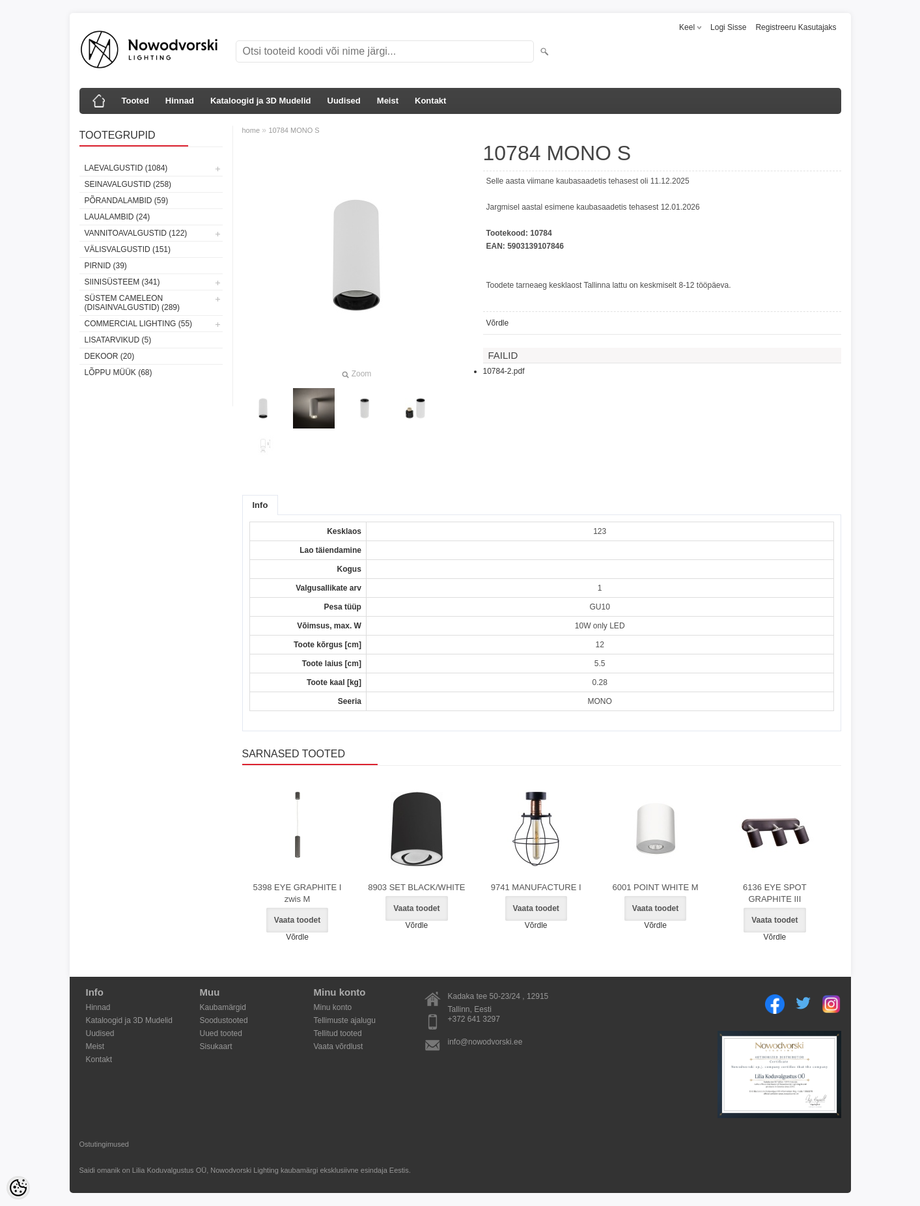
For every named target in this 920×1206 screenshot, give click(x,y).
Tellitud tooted (338, 1033)
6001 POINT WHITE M (656, 887)
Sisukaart (216, 1046)
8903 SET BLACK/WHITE (416, 887)
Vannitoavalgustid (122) (136, 233)
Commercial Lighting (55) (139, 323)
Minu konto (333, 1007)
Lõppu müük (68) (118, 372)
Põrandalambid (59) (127, 200)
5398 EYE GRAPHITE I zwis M (297, 893)
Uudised (344, 100)
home (251, 130)
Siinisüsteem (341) (122, 282)
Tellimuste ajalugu (345, 1020)
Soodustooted (224, 1020)
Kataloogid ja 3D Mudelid (260, 100)
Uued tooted (221, 1033)
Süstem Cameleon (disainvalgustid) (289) (132, 303)
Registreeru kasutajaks (795, 27)
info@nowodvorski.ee (485, 1041)
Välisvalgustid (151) (128, 249)
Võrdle (497, 323)
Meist (387, 100)
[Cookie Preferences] (18, 1187)
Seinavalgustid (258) (128, 184)
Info (260, 505)
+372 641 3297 (474, 1019)
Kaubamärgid (223, 1007)
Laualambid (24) (117, 216)
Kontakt (430, 100)
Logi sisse (728, 27)
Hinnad (179, 100)
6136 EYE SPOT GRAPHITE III (775, 893)
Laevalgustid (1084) (126, 168)
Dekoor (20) (110, 356)
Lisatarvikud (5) (118, 339)
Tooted (135, 100)
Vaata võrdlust (338, 1046)
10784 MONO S (293, 130)
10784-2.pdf (504, 371)
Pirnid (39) (106, 265)
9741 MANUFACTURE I (536, 887)
